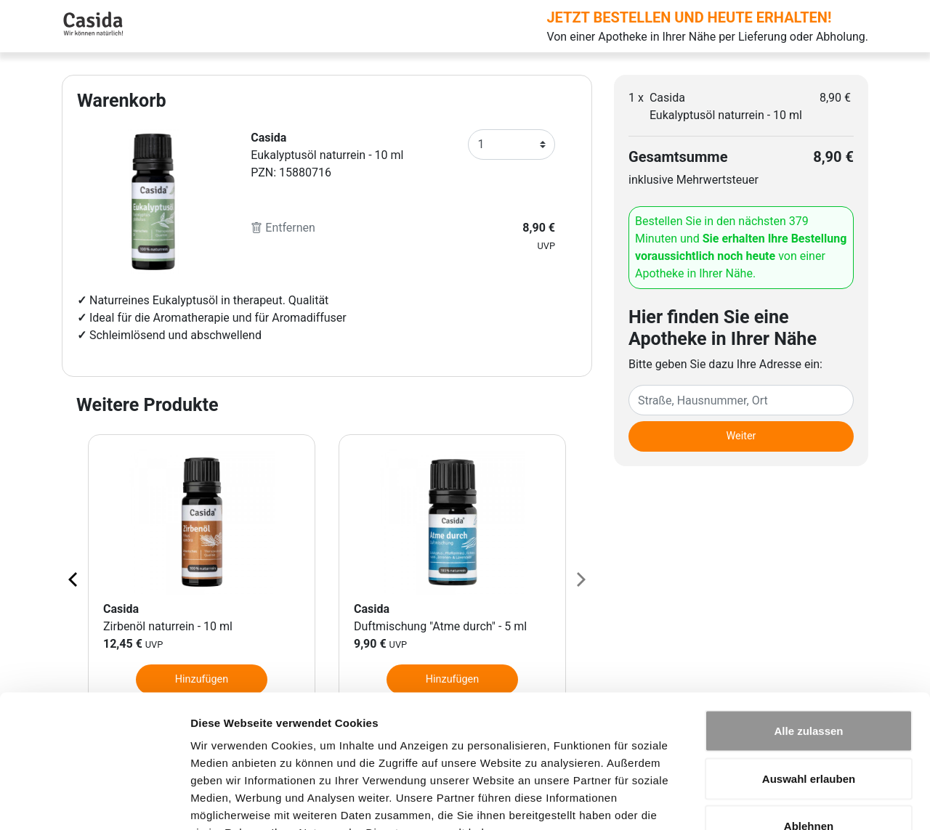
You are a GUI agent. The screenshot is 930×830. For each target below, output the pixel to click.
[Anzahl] (511, 144)
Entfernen (283, 228)
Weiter (741, 436)
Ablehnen (808, 734)
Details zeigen (772, 801)
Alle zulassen (808, 639)
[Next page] (580, 578)
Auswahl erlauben (808, 687)
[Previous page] (74, 578)
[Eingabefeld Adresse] (741, 400)
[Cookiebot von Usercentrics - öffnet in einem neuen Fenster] (94, 802)
